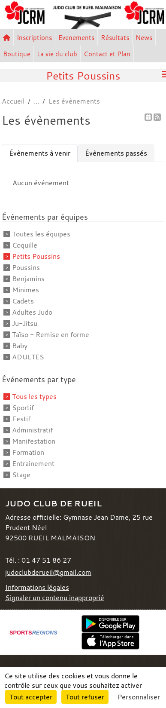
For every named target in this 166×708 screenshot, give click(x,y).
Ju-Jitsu (24, 323)
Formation (28, 452)
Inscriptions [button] (34, 37)
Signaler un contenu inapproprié (54, 597)
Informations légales (37, 587)
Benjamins (28, 278)
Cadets (23, 301)
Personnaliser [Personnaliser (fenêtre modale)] (139, 697)
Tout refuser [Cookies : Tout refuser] (85, 697)
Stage (21, 474)
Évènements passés (116, 153)
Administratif (32, 430)
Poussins (26, 267)
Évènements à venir (39, 153)
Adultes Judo (32, 312)
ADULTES (28, 357)
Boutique (16, 53)
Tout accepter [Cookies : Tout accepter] (30, 697)
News (144, 37)
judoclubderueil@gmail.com (48, 572)
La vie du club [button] (57, 53)
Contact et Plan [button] (107, 53)
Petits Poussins (36, 256)
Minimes (25, 289)
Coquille (24, 245)
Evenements (76, 37)
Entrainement (33, 463)
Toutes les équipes (41, 234)
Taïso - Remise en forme (50, 334)
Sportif (23, 407)
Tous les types (34, 396)
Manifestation (33, 441)
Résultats (115, 37)
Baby (19, 345)
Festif (21, 418)
